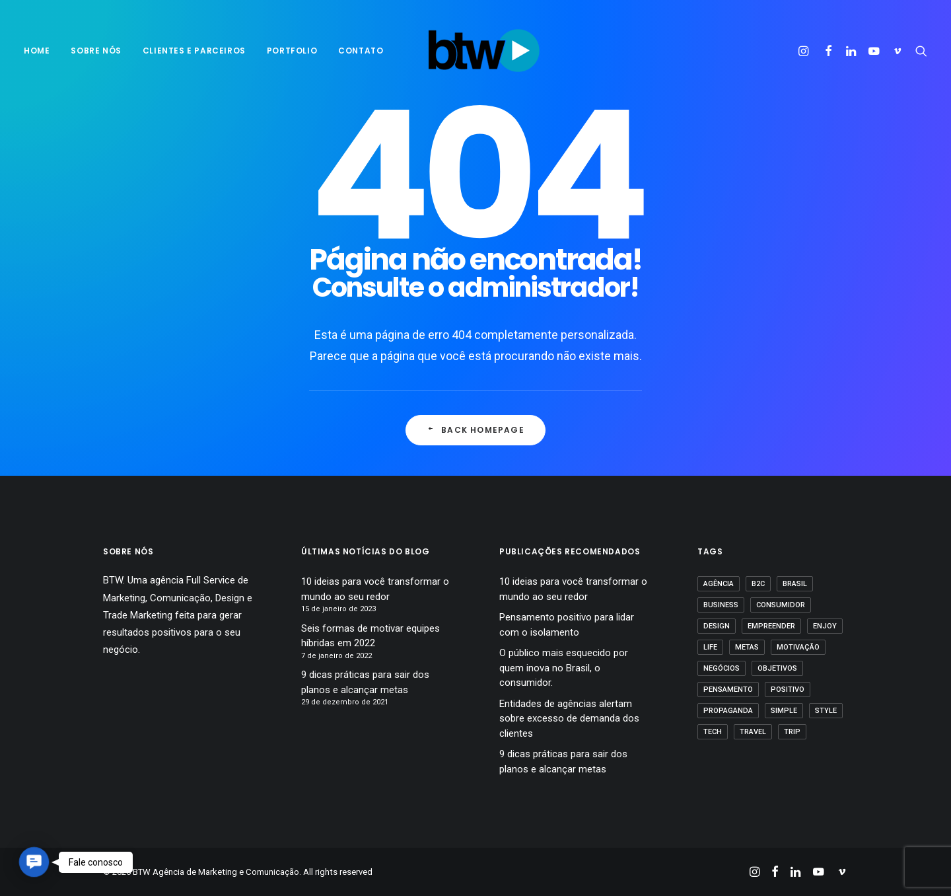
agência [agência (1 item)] (718, 583)
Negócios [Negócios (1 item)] (721, 668)
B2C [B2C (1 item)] (758, 583)
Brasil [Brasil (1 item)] (795, 583)
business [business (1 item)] (720, 605)
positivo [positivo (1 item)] (787, 689)
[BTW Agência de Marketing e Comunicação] (484, 51)
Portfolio (292, 50)
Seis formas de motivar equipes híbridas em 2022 (370, 636)
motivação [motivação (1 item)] (798, 647)
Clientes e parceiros (194, 50)
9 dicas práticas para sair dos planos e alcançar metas (365, 682)
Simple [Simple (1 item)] (784, 710)
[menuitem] (41, 51)
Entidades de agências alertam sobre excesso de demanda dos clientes (569, 718)
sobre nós (96, 50)
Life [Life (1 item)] (710, 647)
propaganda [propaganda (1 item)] (728, 710)
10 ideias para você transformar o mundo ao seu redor (375, 589)
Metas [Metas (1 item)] (747, 647)
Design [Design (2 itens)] (716, 626)
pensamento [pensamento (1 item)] (728, 689)
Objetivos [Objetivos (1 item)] (777, 668)
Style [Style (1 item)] (826, 710)
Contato (360, 50)
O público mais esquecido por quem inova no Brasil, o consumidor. (563, 668)
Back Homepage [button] (475, 429)
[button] (805, 51)
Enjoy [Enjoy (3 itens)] (825, 626)
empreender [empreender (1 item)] (771, 626)
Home (37, 50)
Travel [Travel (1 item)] (753, 732)
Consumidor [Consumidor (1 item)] (780, 605)
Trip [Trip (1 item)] (792, 732)
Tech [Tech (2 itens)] (712, 732)
